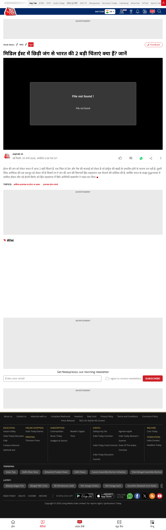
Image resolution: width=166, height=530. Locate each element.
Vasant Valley (9, 431)
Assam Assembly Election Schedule (108, 472)
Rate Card (91, 416)
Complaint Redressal (60, 416)
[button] (152, 524)
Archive (43, 496)
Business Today (109, 3)
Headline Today (154, 445)
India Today (58, 3)
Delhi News (80, 472)
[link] (163, 3)
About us (8, 416)
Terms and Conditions (127, 416)
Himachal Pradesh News (56, 472)
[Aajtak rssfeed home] (152, 496)
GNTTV (83, 3)
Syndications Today (112, 503)
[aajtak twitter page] (145, 496)
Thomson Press (33, 440)
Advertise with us (39, 416)
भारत (21, 44)
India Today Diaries (34, 431)
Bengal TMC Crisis (38, 485)
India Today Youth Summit (105, 445)
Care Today (152, 431)
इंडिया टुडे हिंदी (72, 3)
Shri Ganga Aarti (113, 485)
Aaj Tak (33, 3)
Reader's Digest (77, 431)
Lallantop (123, 3)
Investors (78, 416)
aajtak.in (17, 153)
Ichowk (32, 496)
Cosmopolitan (56, 431)
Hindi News (8, 44)
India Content (153, 440)
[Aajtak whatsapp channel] (130, 496)
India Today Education (13, 436)
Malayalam (94, 3)
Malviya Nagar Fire (15, 485)
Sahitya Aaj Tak (100, 431)
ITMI (5, 440)
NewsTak (135, 3)
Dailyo (21, 496)
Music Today (56, 436)
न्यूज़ (31, 44)
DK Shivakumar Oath (64, 485)
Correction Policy (150, 416)
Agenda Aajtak (125, 431)
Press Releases (68, 420)
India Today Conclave (103, 436)
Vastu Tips (11, 472)
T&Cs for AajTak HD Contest (92, 420)
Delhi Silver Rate (30, 472)
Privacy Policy (107, 416)
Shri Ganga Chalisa (90, 485)
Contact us (21, 416)
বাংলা (49, 3)
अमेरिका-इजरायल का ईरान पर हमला (26, 184)
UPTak (145, 3)
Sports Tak (156, 3)
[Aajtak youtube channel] (160, 496)
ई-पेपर (41, 3)
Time (72, 436)
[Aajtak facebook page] (137, 496)
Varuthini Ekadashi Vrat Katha (141, 485)
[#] (141, 158)
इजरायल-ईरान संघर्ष (50, 184)
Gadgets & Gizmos (58, 440)
